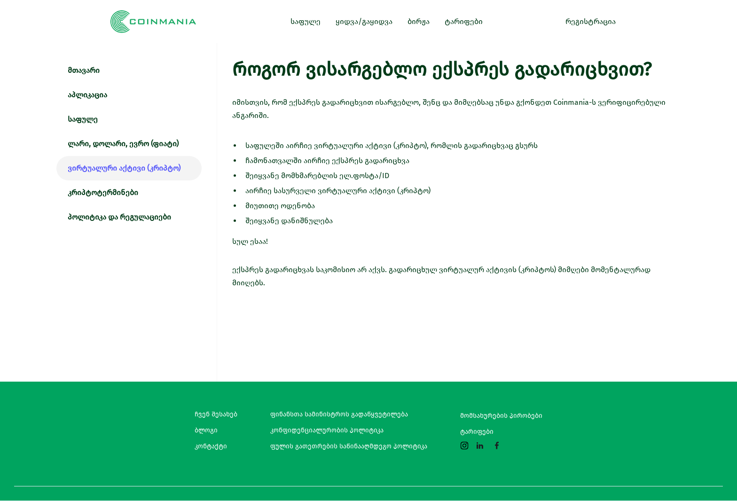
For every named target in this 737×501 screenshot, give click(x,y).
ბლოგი (206, 430)
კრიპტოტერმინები (103, 192)
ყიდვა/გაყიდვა (364, 21)
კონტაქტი (211, 446)
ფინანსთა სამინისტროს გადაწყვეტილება (339, 414)
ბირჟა (419, 21)
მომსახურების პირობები (501, 416)
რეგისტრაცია (590, 21)
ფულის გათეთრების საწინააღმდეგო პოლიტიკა (348, 446)
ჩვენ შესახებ (216, 414)
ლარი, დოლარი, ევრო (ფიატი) (123, 143)
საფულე (83, 119)
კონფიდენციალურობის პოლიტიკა (327, 430)
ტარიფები (477, 432)
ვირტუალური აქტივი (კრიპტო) (124, 168)
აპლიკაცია (87, 94)
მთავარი (84, 70)
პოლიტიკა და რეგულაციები (119, 216)
